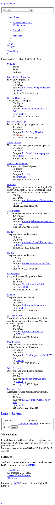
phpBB (16, 483)
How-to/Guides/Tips (16, 121)
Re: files (26, 174)
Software (11, 184)
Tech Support (13, 211)
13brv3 (19, 245)
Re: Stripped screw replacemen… (38, 221)
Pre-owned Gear (14, 389)
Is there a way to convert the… (36, 263)
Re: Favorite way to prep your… (37, 153)
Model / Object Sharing (18, 163)
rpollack (19, 135)
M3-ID (10, 231)
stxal (18, 203)
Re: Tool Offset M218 (32, 331)
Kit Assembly (13, 273)
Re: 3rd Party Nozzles (32, 132)
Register (16, 413)
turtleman (20, 177)
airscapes (20, 224)
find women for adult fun (34, 305)
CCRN (19, 334)
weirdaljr (20, 114)
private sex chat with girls (34, 379)
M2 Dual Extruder (15, 315)
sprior (18, 405)
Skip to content (8, 3)
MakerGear (12, 64)
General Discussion (16, 98)
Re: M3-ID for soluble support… (37, 242)
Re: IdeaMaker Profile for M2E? (37, 200)
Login (4, 413)
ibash (18, 90)
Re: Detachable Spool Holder (36, 87)
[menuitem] (22, 22)
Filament (11, 294)
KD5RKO (32, 465)
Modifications (13, 342)
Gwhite (19, 156)
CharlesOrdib (22, 287)
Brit (18, 266)
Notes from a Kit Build (33, 284)
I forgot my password (28, 423)
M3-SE (10, 252)
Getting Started (14, 142)
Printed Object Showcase (19, 77)
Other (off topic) (14, 368)
